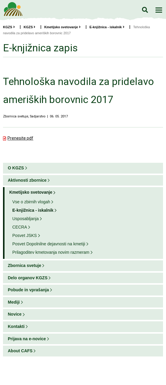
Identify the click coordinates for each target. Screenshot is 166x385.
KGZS (9, 27)
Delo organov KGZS (27, 277)
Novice (15, 314)
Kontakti (16, 326)
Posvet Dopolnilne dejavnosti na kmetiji (48, 243)
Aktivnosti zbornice (27, 180)
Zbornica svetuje (24, 265)
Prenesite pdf (20, 138)
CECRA (19, 227)
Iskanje (145, 10)
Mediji (14, 302)
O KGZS (16, 167)
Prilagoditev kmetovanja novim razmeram (50, 252)
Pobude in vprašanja (28, 289)
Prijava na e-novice (27, 338)
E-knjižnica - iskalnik (107, 27)
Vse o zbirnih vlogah (31, 201)
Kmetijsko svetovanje (62, 27)
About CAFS (20, 350)
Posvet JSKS (24, 235)
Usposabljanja (25, 218)
